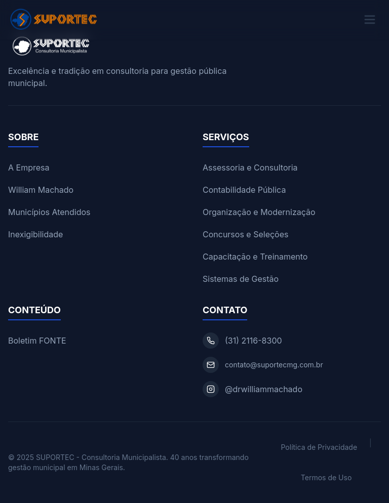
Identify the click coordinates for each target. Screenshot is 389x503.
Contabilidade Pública (244, 190)
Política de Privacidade (319, 447)
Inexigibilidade (35, 234)
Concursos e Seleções (245, 234)
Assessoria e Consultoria (250, 167)
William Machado (40, 190)
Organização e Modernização (259, 212)
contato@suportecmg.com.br (274, 364)
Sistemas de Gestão (241, 279)
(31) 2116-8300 (253, 341)
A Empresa (28, 167)
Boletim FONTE (37, 341)
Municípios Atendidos (49, 212)
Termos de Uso (326, 477)
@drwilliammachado (263, 389)
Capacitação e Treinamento (255, 257)
